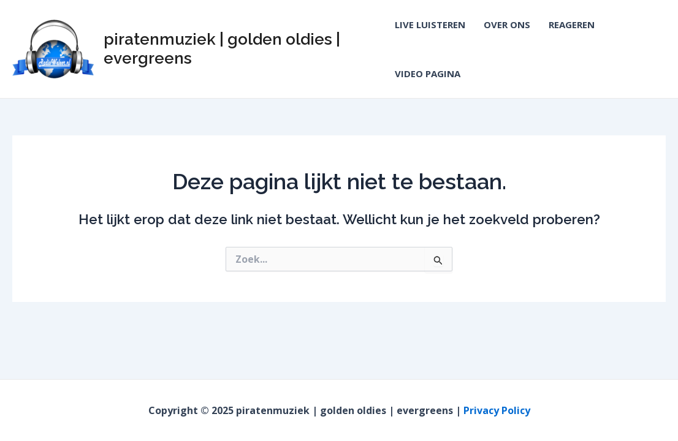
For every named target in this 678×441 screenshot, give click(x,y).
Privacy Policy (496, 410)
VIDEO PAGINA (427, 73)
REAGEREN (572, 24)
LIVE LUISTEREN (430, 24)
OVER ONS (507, 24)
